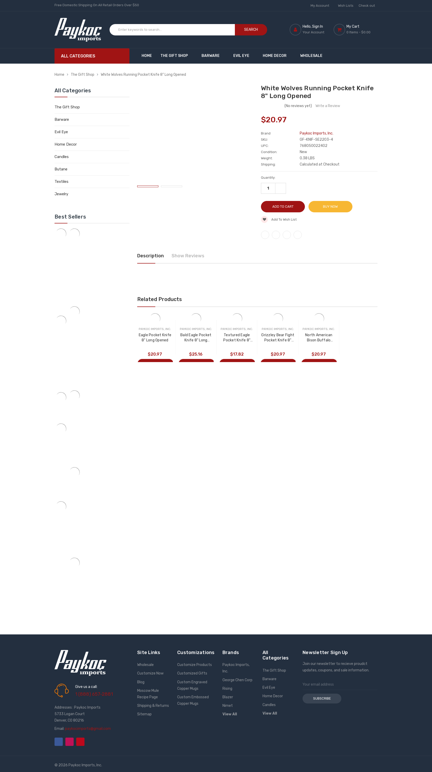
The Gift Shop (176, 56)
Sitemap (144, 714)
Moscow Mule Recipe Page (148, 693)
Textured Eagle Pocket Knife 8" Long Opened (237, 338)
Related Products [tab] (159, 299)
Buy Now (330, 206)
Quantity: (268, 177)
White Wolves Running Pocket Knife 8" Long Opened (143, 74)
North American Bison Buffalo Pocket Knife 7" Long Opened (319, 338)
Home (147, 56)
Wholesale (311, 56)
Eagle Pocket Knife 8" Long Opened (155, 337)
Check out (367, 6)
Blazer (227, 697)
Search (251, 29)
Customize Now (150, 673)
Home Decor (277, 56)
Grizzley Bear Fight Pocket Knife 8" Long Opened (278, 338)
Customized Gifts (192, 673)
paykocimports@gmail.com (88, 728)
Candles (62, 156)
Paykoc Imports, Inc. (236, 668)
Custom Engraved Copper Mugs (192, 685)
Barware (213, 56)
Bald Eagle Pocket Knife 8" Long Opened (196, 338)
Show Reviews (188, 256)
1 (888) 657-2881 (94, 694)
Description (150, 256)
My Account (322, 6)
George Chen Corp (237, 680)
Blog (140, 682)
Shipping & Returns (153, 705)
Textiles (61, 181)
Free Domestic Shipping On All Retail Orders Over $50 (97, 5)
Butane (61, 169)
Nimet (227, 705)
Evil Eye (243, 56)
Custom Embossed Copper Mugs (193, 700)
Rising (227, 688)
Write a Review (327, 106)
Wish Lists (345, 6)
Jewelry (61, 194)
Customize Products (194, 665)
